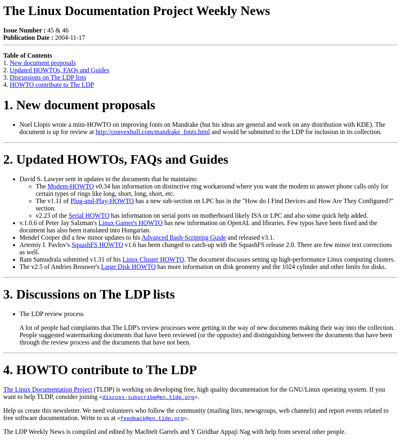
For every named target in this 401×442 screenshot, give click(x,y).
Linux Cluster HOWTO (153, 259)
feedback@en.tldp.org (152, 418)
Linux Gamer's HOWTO (131, 222)
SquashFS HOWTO (97, 244)
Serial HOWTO (89, 215)
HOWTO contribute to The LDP (52, 84)
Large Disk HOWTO (128, 266)
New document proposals (43, 62)
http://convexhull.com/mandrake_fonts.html (153, 131)
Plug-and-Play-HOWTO (102, 200)
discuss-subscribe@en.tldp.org (148, 397)
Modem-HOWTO (70, 186)
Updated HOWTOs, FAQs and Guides (59, 70)
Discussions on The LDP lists (48, 77)
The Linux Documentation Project (47, 389)
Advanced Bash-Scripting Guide (184, 237)
